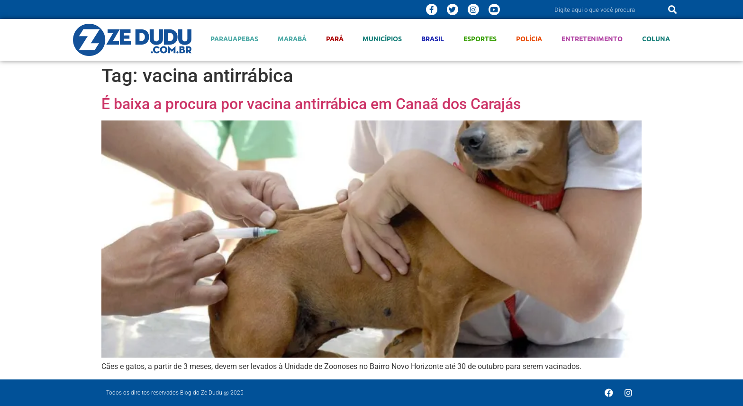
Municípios (382, 38)
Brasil (432, 38)
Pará (335, 38)
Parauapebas (234, 38)
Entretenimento (592, 38)
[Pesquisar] (672, 9)
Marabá (292, 38)
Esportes (480, 38)
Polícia (529, 38)
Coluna (656, 38)
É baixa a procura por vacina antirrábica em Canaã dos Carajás (311, 104)
